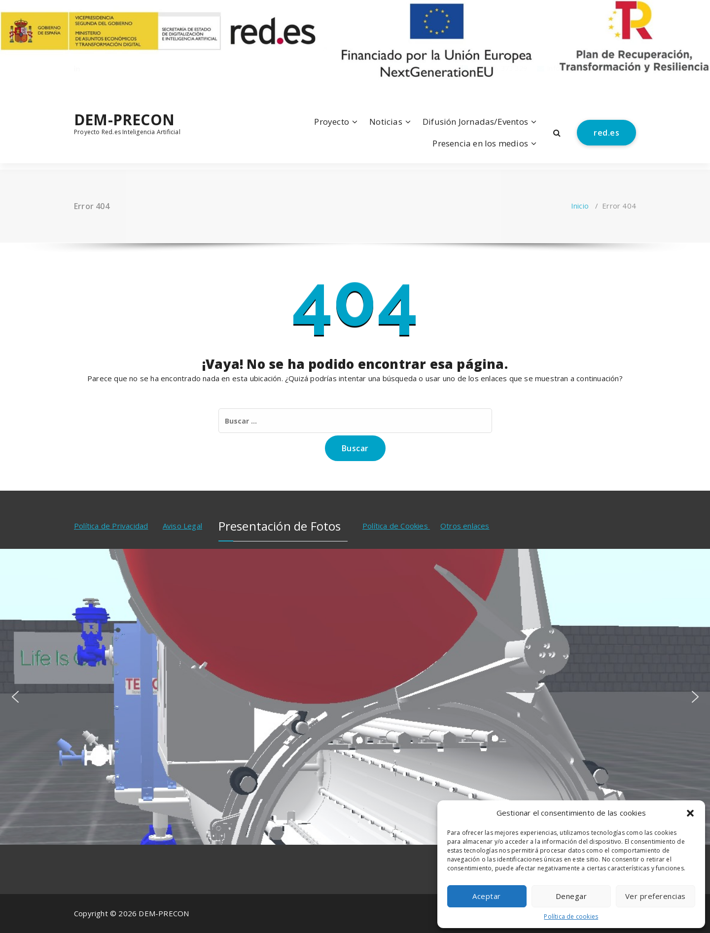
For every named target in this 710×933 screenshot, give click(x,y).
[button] (690, 813)
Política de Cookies (396, 526)
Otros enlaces (465, 526)
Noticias (385, 121)
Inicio (580, 206)
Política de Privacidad (111, 526)
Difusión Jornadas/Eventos (475, 121)
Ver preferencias (655, 896)
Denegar (571, 896)
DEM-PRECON (124, 120)
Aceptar (486, 896)
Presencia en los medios (480, 143)
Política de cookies (571, 916)
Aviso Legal (182, 526)
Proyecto (331, 121)
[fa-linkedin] (77, 90)
